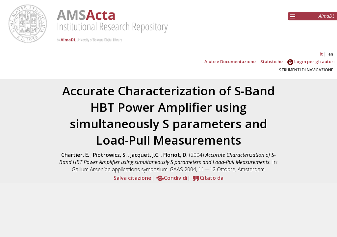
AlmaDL (327, 16)
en (330, 54)
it (321, 54)
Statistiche (271, 61)
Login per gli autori (311, 61)
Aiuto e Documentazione (230, 61)
